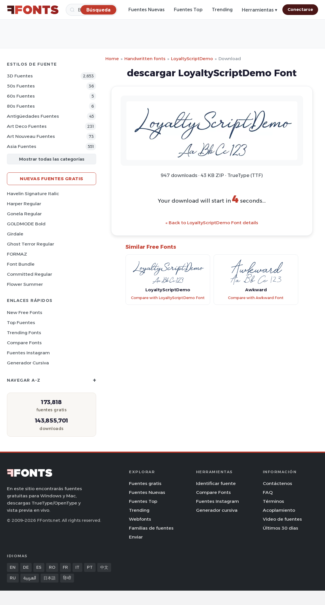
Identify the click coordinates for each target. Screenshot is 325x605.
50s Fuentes (21, 86)
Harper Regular (24, 203)
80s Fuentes (21, 106)
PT (90, 567)
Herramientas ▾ (259, 10)
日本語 (49, 578)
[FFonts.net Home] (33, 9)
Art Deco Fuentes (27, 126)
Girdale (15, 234)
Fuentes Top (188, 9)
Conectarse (300, 9)
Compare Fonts (24, 342)
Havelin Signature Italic (33, 193)
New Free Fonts (24, 312)
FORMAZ (17, 254)
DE (26, 567)
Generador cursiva (28, 363)
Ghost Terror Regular (30, 244)
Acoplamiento (279, 510)
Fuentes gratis (145, 483)
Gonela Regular (24, 213)
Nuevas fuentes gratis (51, 178)
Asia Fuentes (21, 146)
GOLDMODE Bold (26, 224)
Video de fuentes (282, 519)
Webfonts (140, 519)
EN (13, 567)
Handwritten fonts (145, 58)
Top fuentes (21, 322)
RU (13, 578)
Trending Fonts (24, 332)
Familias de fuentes (151, 528)
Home (112, 58)
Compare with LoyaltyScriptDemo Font (168, 298)
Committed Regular (29, 274)
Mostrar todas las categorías (51, 159)
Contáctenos (277, 483)
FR (65, 567)
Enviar (136, 537)
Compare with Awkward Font (256, 298)
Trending (222, 9)
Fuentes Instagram (28, 352)
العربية (29, 578)
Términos (273, 501)
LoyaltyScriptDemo (192, 58)
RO (52, 567)
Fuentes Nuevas (146, 9)
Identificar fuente (216, 483)
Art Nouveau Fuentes (31, 136)
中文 (104, 567)
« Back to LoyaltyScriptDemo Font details (212, 222)
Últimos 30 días (280, 528)
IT (77, 567)
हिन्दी (67, 578)
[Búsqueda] (98, 9)
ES (38, 567)
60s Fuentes (21, 96)
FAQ (268, 492)
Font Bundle (21, 264)
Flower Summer (25, 284)
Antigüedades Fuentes (33, 116)
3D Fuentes (20, 76)
